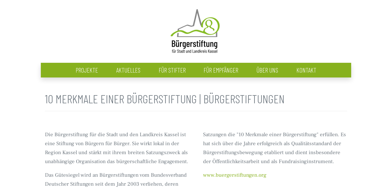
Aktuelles (128, 70)
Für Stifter (172, 70)
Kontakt (306, 70)
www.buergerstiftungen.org (235, 175)
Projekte (87, 70)
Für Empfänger (221, 70)
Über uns (267, 70)
